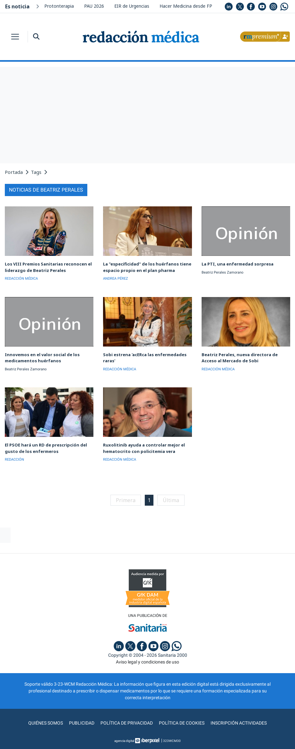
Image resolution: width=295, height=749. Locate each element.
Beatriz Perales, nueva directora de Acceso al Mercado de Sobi (240, 358)
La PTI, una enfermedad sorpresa (237, 264)
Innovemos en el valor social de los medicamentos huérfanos (42, 358)
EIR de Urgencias (131, 6)
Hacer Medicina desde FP (186, 6)
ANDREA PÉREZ (115, 278)
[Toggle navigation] (15, 36)
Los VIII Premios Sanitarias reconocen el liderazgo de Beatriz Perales (48, 267)
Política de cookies (181, 723)
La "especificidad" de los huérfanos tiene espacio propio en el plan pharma (147, 267)
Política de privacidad (126, 723)
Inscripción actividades (239, 723)
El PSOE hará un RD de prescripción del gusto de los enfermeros (46, 448)
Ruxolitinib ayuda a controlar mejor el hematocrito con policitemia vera (144, 448)
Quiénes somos (45, 723)
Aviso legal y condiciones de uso (147, 661)
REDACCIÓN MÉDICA (21, 278)
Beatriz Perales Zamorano (222, 272)
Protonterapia (59, 6)
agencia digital (124, 741)
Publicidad (81, 723)
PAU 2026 (94, 6)
